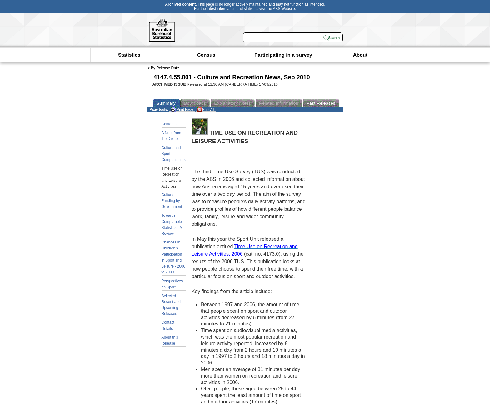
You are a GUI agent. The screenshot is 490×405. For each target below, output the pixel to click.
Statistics (129, 55)
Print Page (182, 110)
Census (206, 55)
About (360, 55)
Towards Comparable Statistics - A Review (172, 224)
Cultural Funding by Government (172, 201)
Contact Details (168, 325)
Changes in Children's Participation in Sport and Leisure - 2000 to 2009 (174, 257)
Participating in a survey (283, 55)
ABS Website (284, 9)
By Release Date (165, 68)
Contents (169, 124)
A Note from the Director (171, 136)
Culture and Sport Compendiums (174, 154)
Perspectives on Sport (172, 284)
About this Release (170, 340)
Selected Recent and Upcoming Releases (171, 305)
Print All (205, 110)
